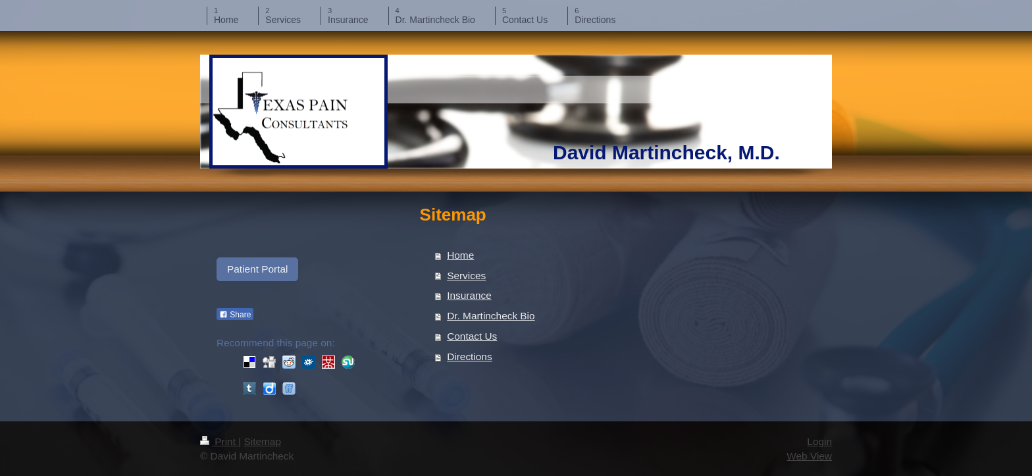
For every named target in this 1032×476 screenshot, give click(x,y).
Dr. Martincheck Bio (490, 315)
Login (819, 441)
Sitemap (262, 441)
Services (466, 275)
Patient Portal (257, 269)
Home (460, 255)
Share (235, 314)
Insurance (469, 295)
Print (219, 441)
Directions (469, 356)
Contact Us (472, 336)
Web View (809, 456)
